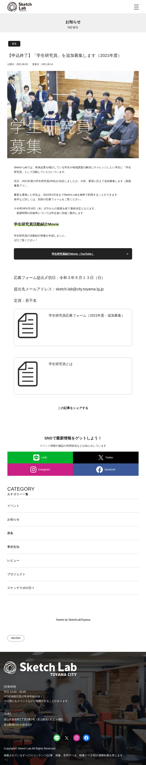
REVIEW (15, 638)
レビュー (13, 560)
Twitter (105, 457)
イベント (13, 505)
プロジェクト (16, 574)
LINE (40, 457)
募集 (14, 43)
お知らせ (13, 519)
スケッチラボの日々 (21, 587)
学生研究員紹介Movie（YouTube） (73, 253)
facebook (106, 469)
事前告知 (13, 546)
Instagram (40, 469)
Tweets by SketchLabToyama (73, 619)
